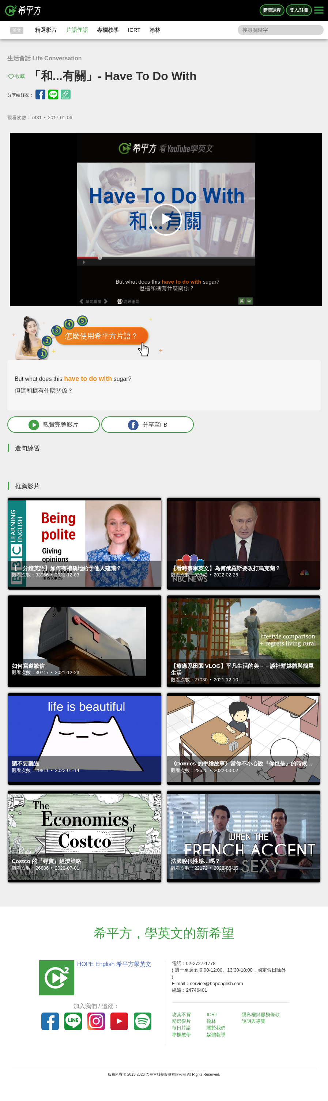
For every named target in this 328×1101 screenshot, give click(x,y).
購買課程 (272, 10)
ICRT (134, 30)
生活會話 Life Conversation (44, 58)
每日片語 (182, 1028)
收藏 (20, 76)
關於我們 (217, 1028)
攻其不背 (182, 1015)
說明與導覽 (255, 1021)
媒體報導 (217, 1035)
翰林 (155, 30)
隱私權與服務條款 (262, 1015)
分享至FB (130, 425)
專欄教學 (108, 30)
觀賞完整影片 (48, 425)
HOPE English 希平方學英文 (113, 964)
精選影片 (46, 30)
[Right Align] (319, 10)
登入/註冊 (299, 10)
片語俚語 (77, 30)
